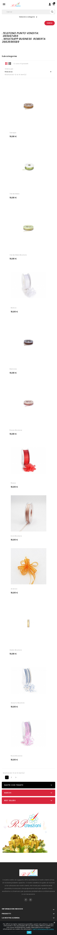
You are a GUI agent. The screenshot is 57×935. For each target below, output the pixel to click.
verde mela (14, 194)
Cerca (49, 23)
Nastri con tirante (13, 785)
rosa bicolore (16, 756)
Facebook (26, 900)
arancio (14, 589)
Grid (6, 63)
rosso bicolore (16, 430)
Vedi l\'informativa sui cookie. (43, 929)
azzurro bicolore (18, 703)
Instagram (30, 900)
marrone (13, 369)
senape (13, 133)
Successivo (16, 777)
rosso (13, 483)
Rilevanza (28, 71)
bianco (14, 308)
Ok (29, 932)
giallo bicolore (16, 650)
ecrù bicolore (16, 536)
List (10, 63)
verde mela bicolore (18, 255)
